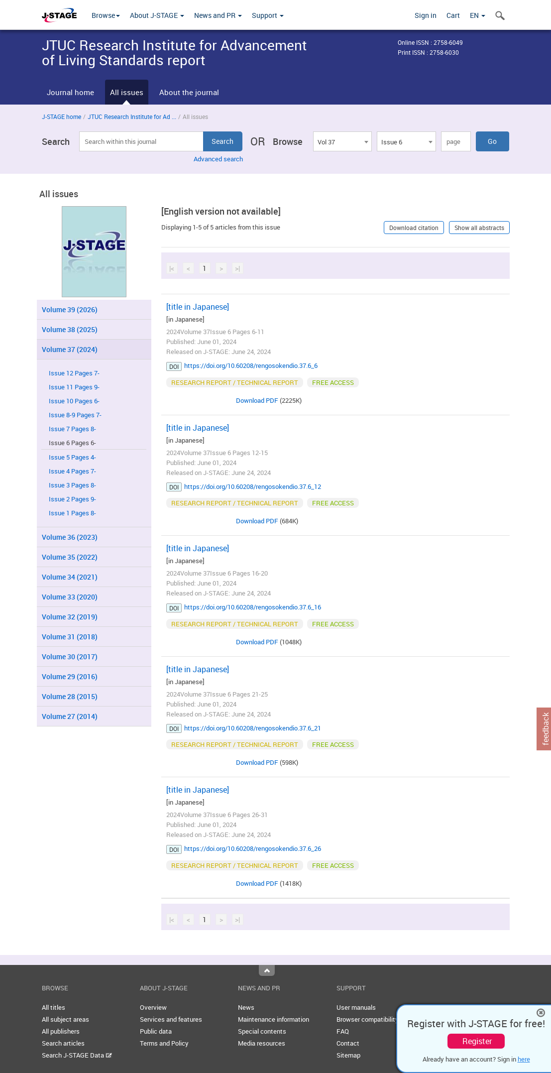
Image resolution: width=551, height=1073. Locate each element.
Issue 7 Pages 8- (72, 429)
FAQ (342, 1031)
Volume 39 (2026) (70, 309)
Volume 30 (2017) (70, 656)
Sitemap (348, 1055)
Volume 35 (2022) (70, 557)
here (524, 1059)
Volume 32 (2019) (70, 616)
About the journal (189, 92)
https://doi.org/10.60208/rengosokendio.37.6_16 (252, 606)
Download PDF (257, 400)
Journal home (70, 92)
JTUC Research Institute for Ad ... (132, 116)
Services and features (171, 1019)
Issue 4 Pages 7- (72, 471)
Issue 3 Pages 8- (72, 485)
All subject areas (65, 1019)
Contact (347, 1043)
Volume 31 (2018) (70, 636)
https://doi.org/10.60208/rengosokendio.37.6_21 (252, 727)
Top (267, 970)
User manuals (356, 1007)
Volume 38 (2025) (70, 329)
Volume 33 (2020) (70, 596)
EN (477, 15)
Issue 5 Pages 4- (72, 457)
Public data (156, 1031)
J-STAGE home (61, 116)
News (246, 1007)
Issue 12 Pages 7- (74, 373)
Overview (153, 1007)
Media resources (261, 1043)
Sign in (426, 15)
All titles (53, 1007)
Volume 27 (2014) (70, 716)
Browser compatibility (367, 1019)
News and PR (218, 15)
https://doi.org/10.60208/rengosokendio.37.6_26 (252, 848)
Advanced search (218, 158)
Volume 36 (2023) (70, 537)
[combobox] (342, 141)
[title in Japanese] (197, 306)
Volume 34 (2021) (70, 577)
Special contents (262, 1031)
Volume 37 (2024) (70, 349)
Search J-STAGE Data (77, 1055)
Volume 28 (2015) (70, 696)
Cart (453, 15)
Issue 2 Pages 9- (72, 499)
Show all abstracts (479, 228)
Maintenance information (273, 1019)
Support (268, 15)
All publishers (61, 1031)
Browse (106, 15)
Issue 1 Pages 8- (72, 513)
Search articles (63, 1043)
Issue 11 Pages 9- (74, 387)
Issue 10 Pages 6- (74, 401)
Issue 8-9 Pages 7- (75, 415)
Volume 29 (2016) (70, 676)
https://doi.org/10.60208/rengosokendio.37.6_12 (252, 486)
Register (477, 1041)
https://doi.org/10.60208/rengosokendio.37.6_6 (251, 365)
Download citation (414, 228)
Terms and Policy (164, 1043)
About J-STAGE (157, 15)
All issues (126, 92)
